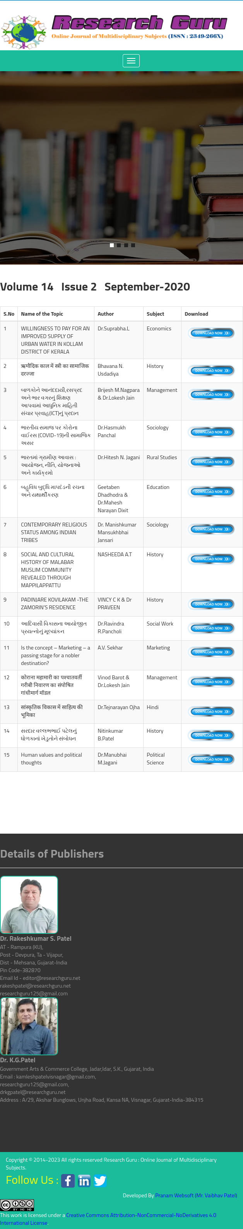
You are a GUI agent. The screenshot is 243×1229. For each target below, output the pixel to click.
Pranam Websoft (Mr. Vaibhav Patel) (196, 1195)
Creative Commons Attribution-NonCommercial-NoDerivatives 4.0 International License (108, 1219)
